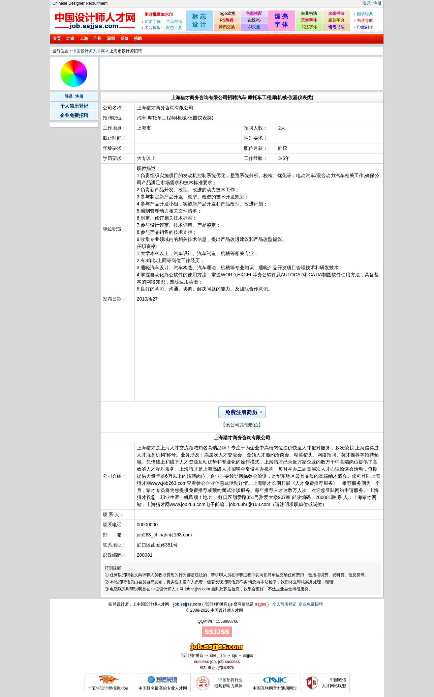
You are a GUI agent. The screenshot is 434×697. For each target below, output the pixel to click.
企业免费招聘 (74, 115)
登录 (367, 3)
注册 (377, 3)
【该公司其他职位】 (242, 424)
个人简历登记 (74, 106)
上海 (84, 38)
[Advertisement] (223, 73)
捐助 (138, 38)
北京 (70, 38)
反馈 (124, 38)
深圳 (111, 38)
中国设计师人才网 (88, 51)
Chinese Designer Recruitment (80, 3)
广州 (97, 38)
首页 (57, 38)
